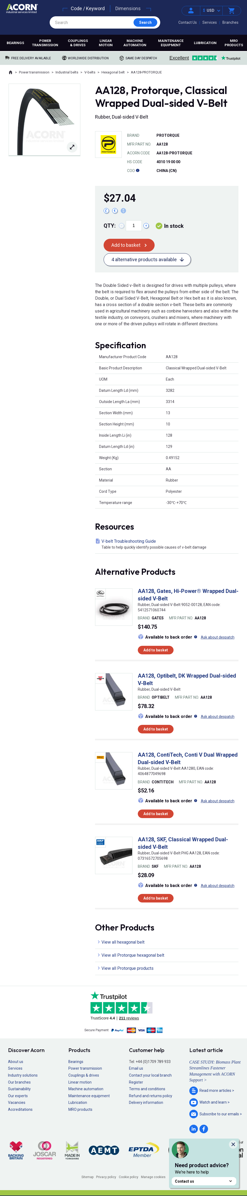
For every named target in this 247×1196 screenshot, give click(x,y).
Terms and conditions (147, 1089)
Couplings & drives (78, 43)
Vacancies (16, 1102)
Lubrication (205, 43)
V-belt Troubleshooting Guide (167, 544)
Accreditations (20, 1109)
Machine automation (134, 43)
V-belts (89, 72)
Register (136, 1082)
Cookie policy (128, 1177)
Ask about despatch (217, 637)
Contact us (204, 1181)
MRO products (234, 43)
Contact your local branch (150, 1075)
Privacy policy (106, 1177)
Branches (230, 22)
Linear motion (106, 43)
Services (209, 22)
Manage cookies (153, 1177)
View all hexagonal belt (122, 942)
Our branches (19, 1082)
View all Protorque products (127, 968)
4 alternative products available (144, 259)
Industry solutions (23, 1075)
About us (15, 1062)
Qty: (110, 225)
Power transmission (45, 43)
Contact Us (187, 22)
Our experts (18, 1096)
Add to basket (125, 245)
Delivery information (146, 1102)
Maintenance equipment (170, 43)
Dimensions (128, 8)
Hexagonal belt (113, 72)
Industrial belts (67, 72)
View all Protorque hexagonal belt (132, 955)
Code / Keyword (88, 8)
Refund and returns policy (150, 1096)
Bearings (15, 43)
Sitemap (87, 1177)
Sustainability (19, 1089)
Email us (136, 1068)
